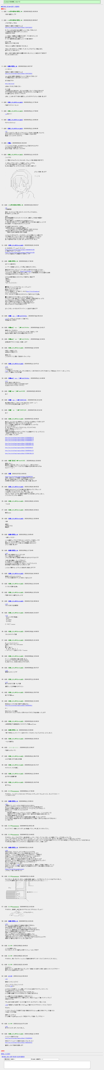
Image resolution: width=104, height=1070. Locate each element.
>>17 (6, 381)
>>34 (6, 615)
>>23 (6, 553)
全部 (12, 6)
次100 (18, 1056)
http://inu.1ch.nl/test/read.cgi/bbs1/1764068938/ (18, 1038)
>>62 (6, 1026)
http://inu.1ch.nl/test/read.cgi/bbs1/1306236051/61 (19, 443)
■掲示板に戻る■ (5, 6)
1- (14, 6)
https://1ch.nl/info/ (25, 271)
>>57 (6, 924)
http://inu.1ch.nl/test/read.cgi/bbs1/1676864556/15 (19, 437)
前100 (14, 1056)
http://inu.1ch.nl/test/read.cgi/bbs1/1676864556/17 (19, 440)
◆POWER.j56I (17, 400)
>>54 (6, 850)
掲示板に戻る (6, 1056)
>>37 (6, 682)
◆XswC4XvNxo (17, 316)
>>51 (6, 804)
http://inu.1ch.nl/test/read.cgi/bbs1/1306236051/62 (19, 444)
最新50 (17, 6)
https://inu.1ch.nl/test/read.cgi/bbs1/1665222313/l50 (20, 252)
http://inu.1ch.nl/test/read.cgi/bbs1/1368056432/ (18, 705)
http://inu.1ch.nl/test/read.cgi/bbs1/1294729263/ (18, 27)
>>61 (6, 979)
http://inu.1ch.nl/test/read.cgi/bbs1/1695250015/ (18, 1042)
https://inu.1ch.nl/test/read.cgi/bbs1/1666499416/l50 (20, 249)
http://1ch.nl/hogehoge (32, 291)
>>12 (6, 319)
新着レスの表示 (5, 1054)
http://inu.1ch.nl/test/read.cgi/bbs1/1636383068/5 (19, 447)
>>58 (11, 986)
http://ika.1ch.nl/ (9, 83)
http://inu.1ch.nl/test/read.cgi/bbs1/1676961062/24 (19, 453)
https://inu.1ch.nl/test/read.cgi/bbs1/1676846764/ (19, 476)
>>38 (6, 670)
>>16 (6, 366)
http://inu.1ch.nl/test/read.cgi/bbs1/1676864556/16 (19, 439)
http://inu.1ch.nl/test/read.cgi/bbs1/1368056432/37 (19, 450)
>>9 (6, 208)
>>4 (6, 114)
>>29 (6, 604)
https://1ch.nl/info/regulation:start (14, 869)
